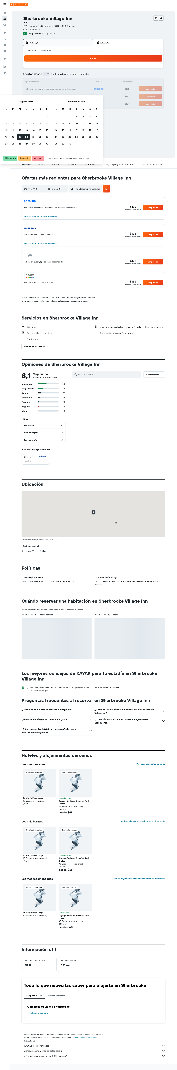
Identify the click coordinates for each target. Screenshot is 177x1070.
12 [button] (57, 82)
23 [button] (84, 89)
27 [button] (63, 96)
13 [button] (64, 82)
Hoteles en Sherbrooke (38, 1013)
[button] (5, 4)
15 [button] (77, 82)
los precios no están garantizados (84, 1037)
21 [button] (70, 89)
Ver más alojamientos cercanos (150, 764)
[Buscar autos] (4, 25)
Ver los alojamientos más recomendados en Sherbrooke (139, 878)
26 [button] (56, 96)
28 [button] (70, 96)
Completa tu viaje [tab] (34, 995)
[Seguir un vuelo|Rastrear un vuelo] (4, 39)
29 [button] (77, 96)
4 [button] (50, 75)
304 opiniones (48, 33)
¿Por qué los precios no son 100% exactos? (94, 1056)
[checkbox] (36, 459)
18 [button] (50, 89)
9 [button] (83, 75)
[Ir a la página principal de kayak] (19, 4)
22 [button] (77, 89)
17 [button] (43, 89)
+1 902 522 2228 (31, 29)
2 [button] (83, 68)
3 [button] (43, 75)
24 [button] (43, 96)
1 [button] (99, 68)
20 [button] (63, 89)
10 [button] (43, 82)
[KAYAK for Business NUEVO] (4, 50)
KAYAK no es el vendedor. (94, 1045)
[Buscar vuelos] (4, 13)
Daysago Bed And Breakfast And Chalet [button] (74, 802)
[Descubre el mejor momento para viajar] (4, 45)
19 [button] (57, 89)
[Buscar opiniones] (109, 374)
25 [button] (50, 96)
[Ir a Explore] (4, 33)
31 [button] (43, 102)
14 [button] (70, 82)
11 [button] (50, 82)
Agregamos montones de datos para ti (94, 1051)
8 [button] (77, 75)
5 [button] (56, 75)
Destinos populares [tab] (56, 995)
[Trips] (4, 59)
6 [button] (63, 75)
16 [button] (84, 82)
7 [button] (70, 75)
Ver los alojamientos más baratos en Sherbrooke (143, 821)
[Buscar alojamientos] (4, 19)
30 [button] (83, 96)
